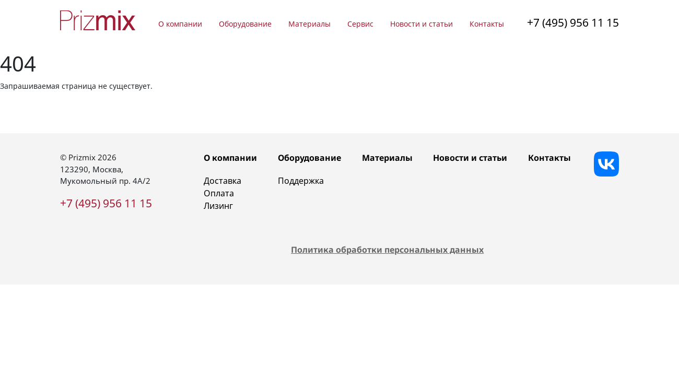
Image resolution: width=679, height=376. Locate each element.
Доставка (222, 180)
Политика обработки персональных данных (387, 249)
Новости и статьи (421, 24)
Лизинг (218, 206)
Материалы (309, 24)
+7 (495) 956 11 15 (573, 22)
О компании (180, 24)
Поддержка (301, 180)
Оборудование (245, 24)
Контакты (487, 24)
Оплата (219, 193)
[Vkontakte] (606, 164)
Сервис (360, 24)
